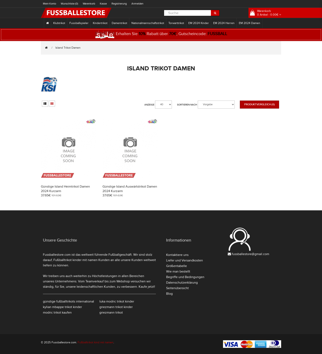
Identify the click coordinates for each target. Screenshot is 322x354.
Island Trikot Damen (67, 47)
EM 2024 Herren (224, 23)
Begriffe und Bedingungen (185, 277)
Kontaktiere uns (177, 255)
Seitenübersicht (177, 288)
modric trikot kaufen (57, 312)
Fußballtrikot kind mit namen (95, 342)
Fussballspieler (79, 23)
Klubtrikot (59, 23)
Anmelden (137, 3)
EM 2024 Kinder (198, 23)
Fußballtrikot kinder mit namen (75, 260)
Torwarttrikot (176, 23)
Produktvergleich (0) (259, 104)
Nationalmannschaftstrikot (147, 23)
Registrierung (119, 3)
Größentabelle (176, 266)
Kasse (103, 3)
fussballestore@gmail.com (250, 254)
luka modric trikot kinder (116, 301)
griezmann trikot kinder (116, 307)
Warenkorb (89, 3)
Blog (169, 294)
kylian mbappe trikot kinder (62, 307)
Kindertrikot (100, 23)
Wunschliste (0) (69, 3)
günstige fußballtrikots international (68, 301)
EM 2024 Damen (249, 23)
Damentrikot (119, 23)
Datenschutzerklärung (182, 283)
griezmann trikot (111, 312)
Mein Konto (49, 3)
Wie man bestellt (178, 271)
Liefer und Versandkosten (184, 260)
